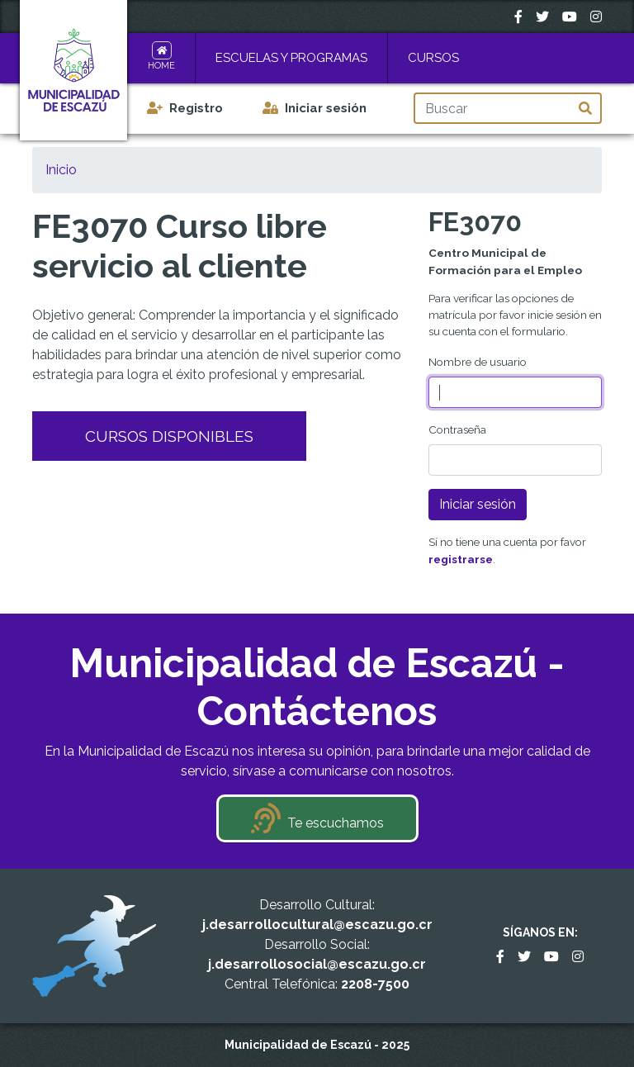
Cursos (433, 57)
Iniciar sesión (326, 108)
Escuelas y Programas (291, 57)
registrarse (460, 559)
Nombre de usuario (477, 361)
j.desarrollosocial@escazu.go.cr (317, 964)
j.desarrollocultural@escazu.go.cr (317, 924)
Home (161, 65)
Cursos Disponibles (169, 436)
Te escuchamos (335, 823)
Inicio (61, 170)
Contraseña (457, 429)
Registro (196, 108)
